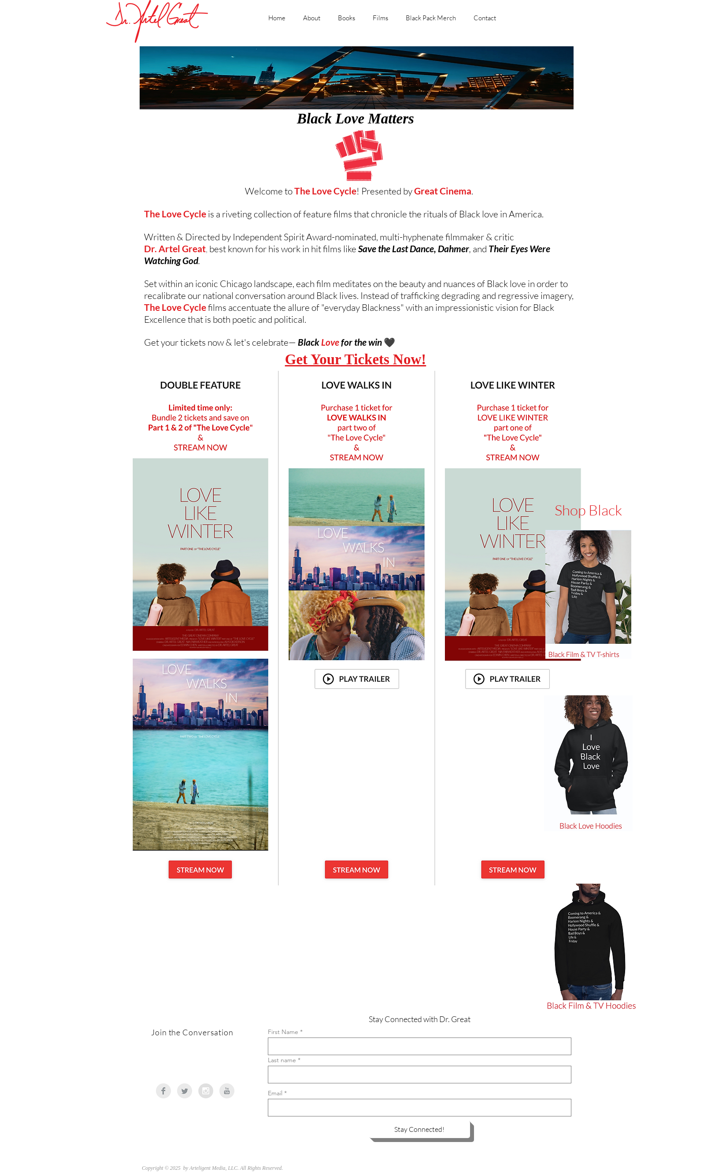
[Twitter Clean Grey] (184, 1090)
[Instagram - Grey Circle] (205, 1090)
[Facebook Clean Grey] (163, 1090)
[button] (357, 679)
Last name (282, 1060)
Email (275, 1093)
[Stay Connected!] (419, 1129)
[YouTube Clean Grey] (226, 1090)
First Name (283, 1032)
